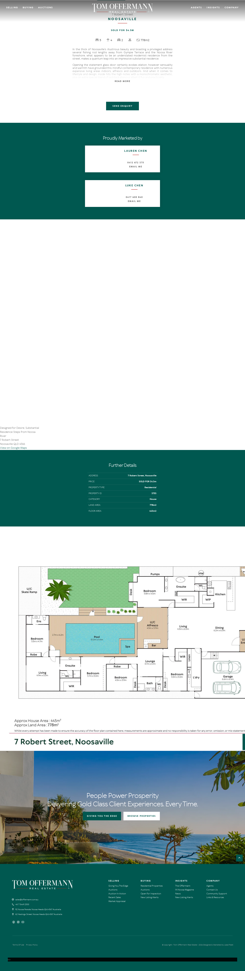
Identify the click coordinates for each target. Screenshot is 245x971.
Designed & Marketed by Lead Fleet (218, 945)
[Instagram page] (18, 922)
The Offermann (182, 886)
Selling (12, 7)
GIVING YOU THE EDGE (102, 816)
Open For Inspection (151, 893)
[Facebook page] (14, 922)
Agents (196, 7)
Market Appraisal (116, 901)
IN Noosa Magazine (184, 889)
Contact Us (212, 889)
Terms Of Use (18, 945)
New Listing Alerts (149, 897)
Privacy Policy (32, 945)
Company (232, 7)
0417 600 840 (134, 197)
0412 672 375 (135, 162)
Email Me (135, 166)
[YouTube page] (23, 922)
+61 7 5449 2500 (22, 904)
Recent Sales (114, 897)
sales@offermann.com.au (26, 899)
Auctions (45, 7)
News (178, 893)
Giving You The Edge (118, 886)
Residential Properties (152, 886)
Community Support (216, 893)
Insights (213, 7)
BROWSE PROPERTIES (142, 816)
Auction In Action (117, 893)
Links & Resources (215, 897)
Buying (28, 7)
